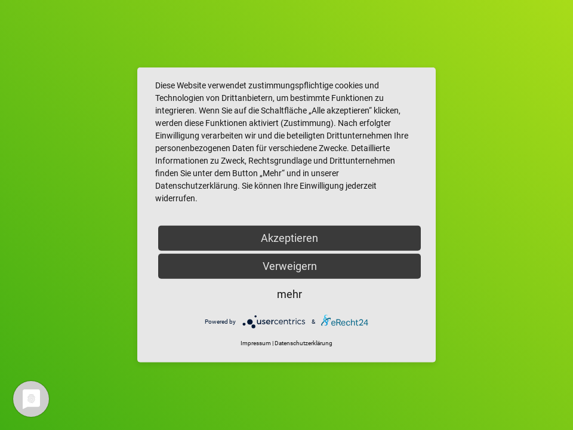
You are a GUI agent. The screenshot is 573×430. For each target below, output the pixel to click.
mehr (289, 294)
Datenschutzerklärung (303, 343)
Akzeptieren (289, 238)
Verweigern (290, 266)
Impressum (256, 343)
